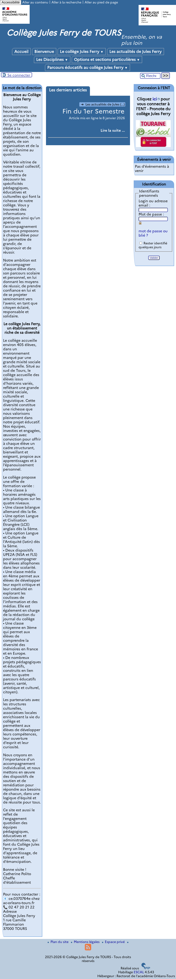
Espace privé (114, 942)
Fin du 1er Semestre (93, 111)
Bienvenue (44, 51)
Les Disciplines (52, 59)
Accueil (21, 51)
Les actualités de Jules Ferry (135, 51)
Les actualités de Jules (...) (103, 104)
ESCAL (139, 972)
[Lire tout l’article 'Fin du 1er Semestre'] (113, 130)
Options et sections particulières (107, 59)
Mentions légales (85, 942)
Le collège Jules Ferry (82, 51)
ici (154, 99)
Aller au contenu (35, 2)
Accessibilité (11, 2)
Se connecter (18, 75)
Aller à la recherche (66, 2)
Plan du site (58, 942)
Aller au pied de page (101, 2)
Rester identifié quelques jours (153, 245)
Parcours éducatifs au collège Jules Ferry (87, 67)
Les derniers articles (68, 90)
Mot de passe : (151, 214)
